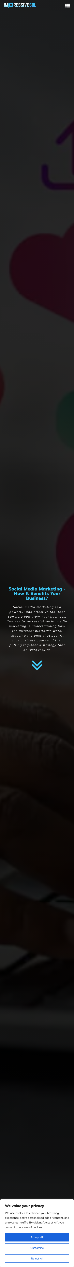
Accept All (37, 1237)
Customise (37, 1248)
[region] (37, 1233)
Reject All (37, 1258)
